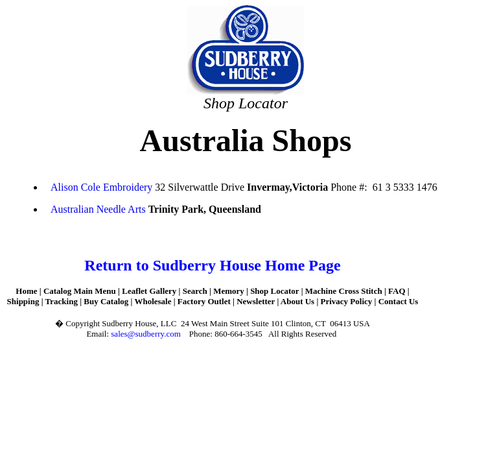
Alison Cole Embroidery (103, 187)
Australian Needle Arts (99, 209)
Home (26, 291)
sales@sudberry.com (146, 334)
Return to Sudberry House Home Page (212, 265)
